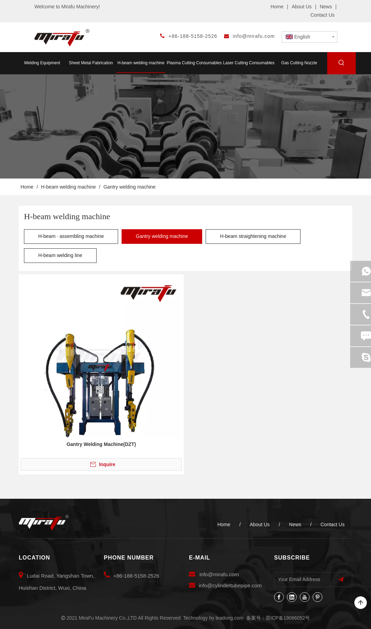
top (360, 603)
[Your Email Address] (300, 579)
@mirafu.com (223, 574)
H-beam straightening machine (253, 236)
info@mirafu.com (254, 36)
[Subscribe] (341, 579)
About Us (301, 6)
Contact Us (323, 15)
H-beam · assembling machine (71, 236)
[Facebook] (279, 597)
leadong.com (230, 618)
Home (277, 6)
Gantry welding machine (162, 236)
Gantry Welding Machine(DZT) (101, 444)
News (326, 6)
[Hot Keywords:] (341, 63)
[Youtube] (305, 597)
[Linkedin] (292, 597)
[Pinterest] (317, 597)
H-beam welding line (60, 255)
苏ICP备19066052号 (288, 618)
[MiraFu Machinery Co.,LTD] (43, 523)
